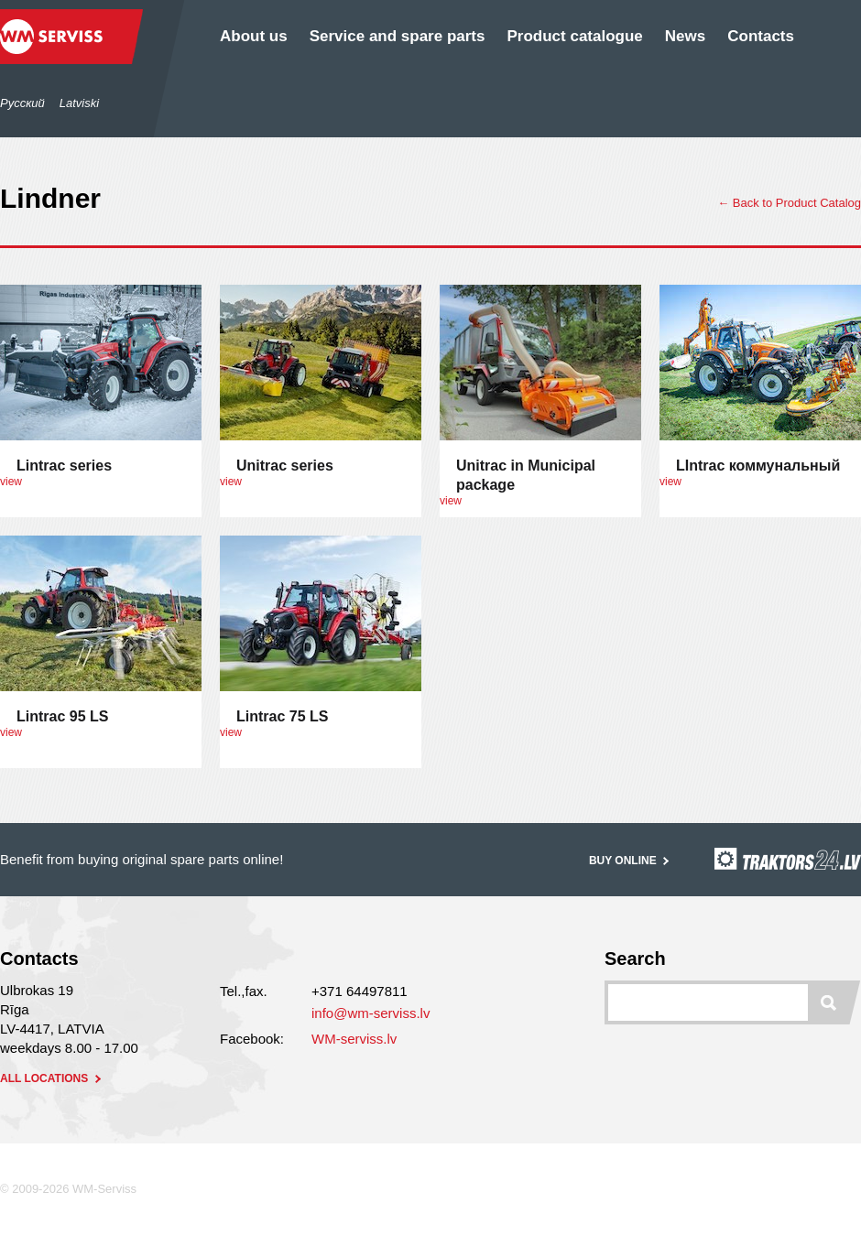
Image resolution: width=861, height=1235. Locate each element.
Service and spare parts (397, 36)
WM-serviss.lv (354, 1038)
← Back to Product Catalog (789, 203)
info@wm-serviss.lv (370, 1013)
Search (635, 958)
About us (254, 36)
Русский (22, 103)
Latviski (79, 103)
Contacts (760, 36)
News (685, 36)
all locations (52, 1078)
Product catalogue (574, 36)
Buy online (630, 860)
